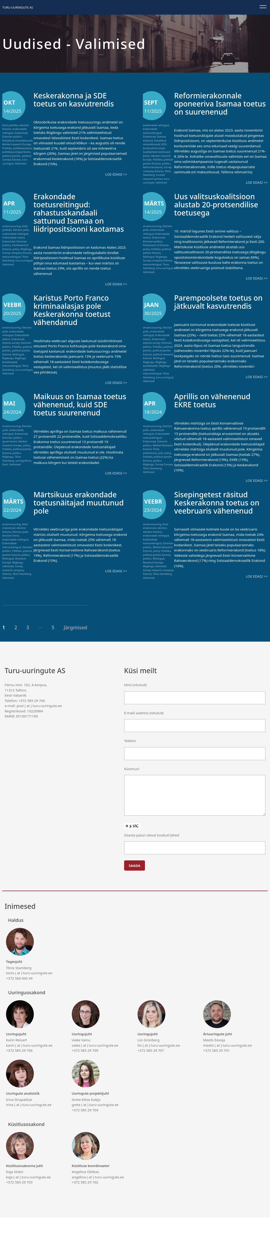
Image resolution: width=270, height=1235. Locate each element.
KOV (164, 144)
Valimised (20, 163)
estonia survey (10, 351)
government (9, 451)
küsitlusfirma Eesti (154, 148)
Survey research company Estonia (13, 580)
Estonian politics (12, 136)
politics (166, 163)
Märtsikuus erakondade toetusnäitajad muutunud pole (80, 512)
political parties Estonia (158, 161)
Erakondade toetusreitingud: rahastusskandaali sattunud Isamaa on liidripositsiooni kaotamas (72, 216)
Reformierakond (152, 167)
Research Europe (153, 573)
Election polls (21, 230)
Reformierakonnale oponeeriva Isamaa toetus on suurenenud (217, 103)
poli (161, 463)
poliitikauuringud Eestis (16, 152)
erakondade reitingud (156, 125)
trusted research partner (154, 176)
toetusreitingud (11, 256)
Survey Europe (164, 474)
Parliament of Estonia (155, 245)
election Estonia (152, 542)
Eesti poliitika (10, 125)
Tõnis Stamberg (11, 469)
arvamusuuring (11, 226)
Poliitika (7, 148)
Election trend (10, 546)
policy (16, 249)
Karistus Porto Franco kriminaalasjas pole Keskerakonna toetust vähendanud (76, 317)
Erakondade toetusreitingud (152, 131)
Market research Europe (16, 144)
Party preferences (151, 461)
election (162, 538)
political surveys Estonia (16, 157)
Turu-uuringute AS (17, 7)
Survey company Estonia (157, 169)
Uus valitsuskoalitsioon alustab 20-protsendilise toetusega (220, 204)
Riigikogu (26, 249)
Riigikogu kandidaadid (14, 368)
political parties (11, 156)
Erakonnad (21, 133)
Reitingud (148, 256)
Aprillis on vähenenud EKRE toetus (216, 410)
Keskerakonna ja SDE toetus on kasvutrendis (78, 99)
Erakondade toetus (13, 237)
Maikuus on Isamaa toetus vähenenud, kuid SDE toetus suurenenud (79, 414)
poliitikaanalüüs (22, 148)
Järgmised (75, 645)
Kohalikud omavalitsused (17, 140)
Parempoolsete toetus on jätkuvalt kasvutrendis (217, 313)
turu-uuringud (23, 260)
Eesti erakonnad (15, 536)
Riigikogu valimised (12, 575)
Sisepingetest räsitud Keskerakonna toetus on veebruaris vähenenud (215, 516)
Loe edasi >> (116, 174)
